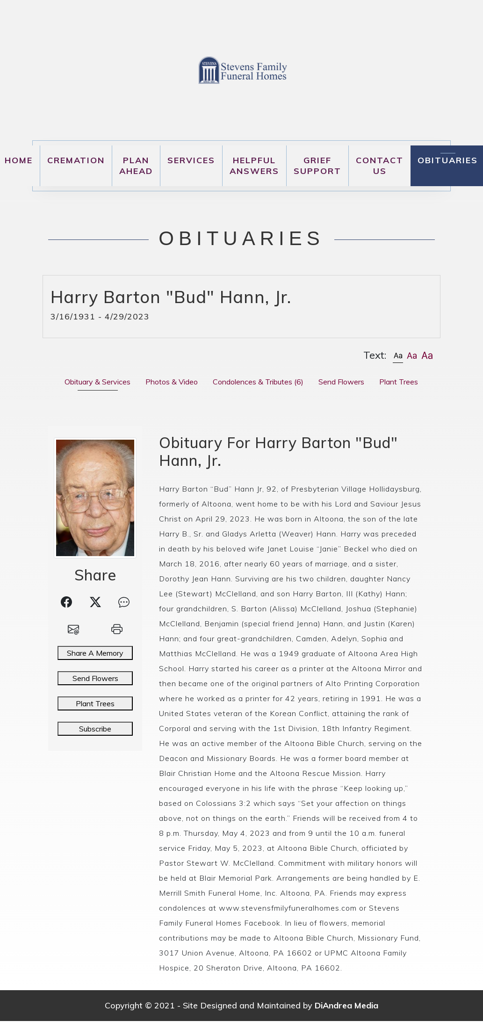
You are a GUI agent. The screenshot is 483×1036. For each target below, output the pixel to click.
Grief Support (317, 165)
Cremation (76, 160)
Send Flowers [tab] (341, 381)
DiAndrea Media (346, 1005)
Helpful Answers (254, 165)
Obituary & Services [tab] (97, 381)
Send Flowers (95, 678)
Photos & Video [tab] (171, 381)
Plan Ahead (136, 165)
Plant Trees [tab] (398, 381)
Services (191, 160)
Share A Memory (95, 653)
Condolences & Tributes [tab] (258, 381)
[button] (397, 355)
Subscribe (95, 728)
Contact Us (380, 165)
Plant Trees (95, 703)
